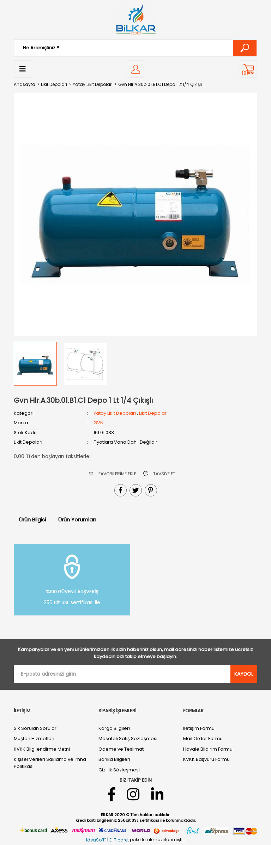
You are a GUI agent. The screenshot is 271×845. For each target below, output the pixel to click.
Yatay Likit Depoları (115, 413)
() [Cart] (245, 73)
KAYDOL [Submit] (243, 673)
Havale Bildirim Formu (208, 749)
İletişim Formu (199, 728)
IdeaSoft (96, 840)
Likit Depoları (153, 413)
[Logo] (135, 19)
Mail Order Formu (203, 738)
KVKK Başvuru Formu (206, 759)
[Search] (135, 48)
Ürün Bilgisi (32, 519)
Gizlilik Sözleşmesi (119, 769)
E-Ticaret (119, 840)
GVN (98, 422)
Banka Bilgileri (114, 759)
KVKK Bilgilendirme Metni (42, 749)
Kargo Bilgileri (114, 728)
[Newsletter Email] (122, 674)
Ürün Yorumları (77, 519)
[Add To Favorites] (112, 474)
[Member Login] (135, 69)
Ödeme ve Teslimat (121, 749)
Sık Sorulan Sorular (35, 728)
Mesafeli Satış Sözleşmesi (127, 738)
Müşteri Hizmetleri (34, 738)
